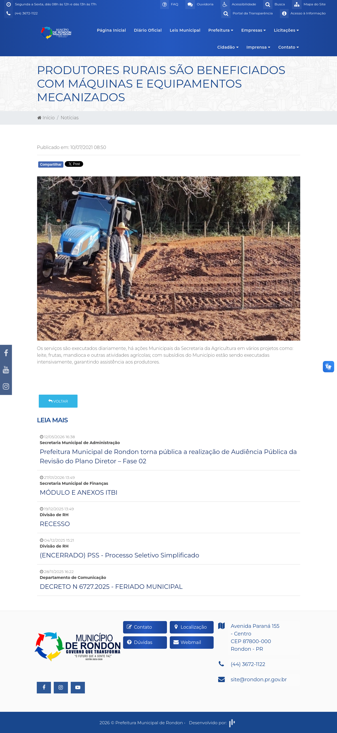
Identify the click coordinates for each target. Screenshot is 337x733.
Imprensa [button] (258, 47)
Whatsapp (103, 166)
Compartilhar (51, 165)
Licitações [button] (286, 30)
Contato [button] (288, 47)
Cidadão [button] (228, 47)
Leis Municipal (185, 30)
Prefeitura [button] (220, 30)
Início (46, 117)
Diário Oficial (148, 30)
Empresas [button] (253, 30)
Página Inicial (111, 30)
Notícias (69, 117)
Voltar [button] (58, 401)
